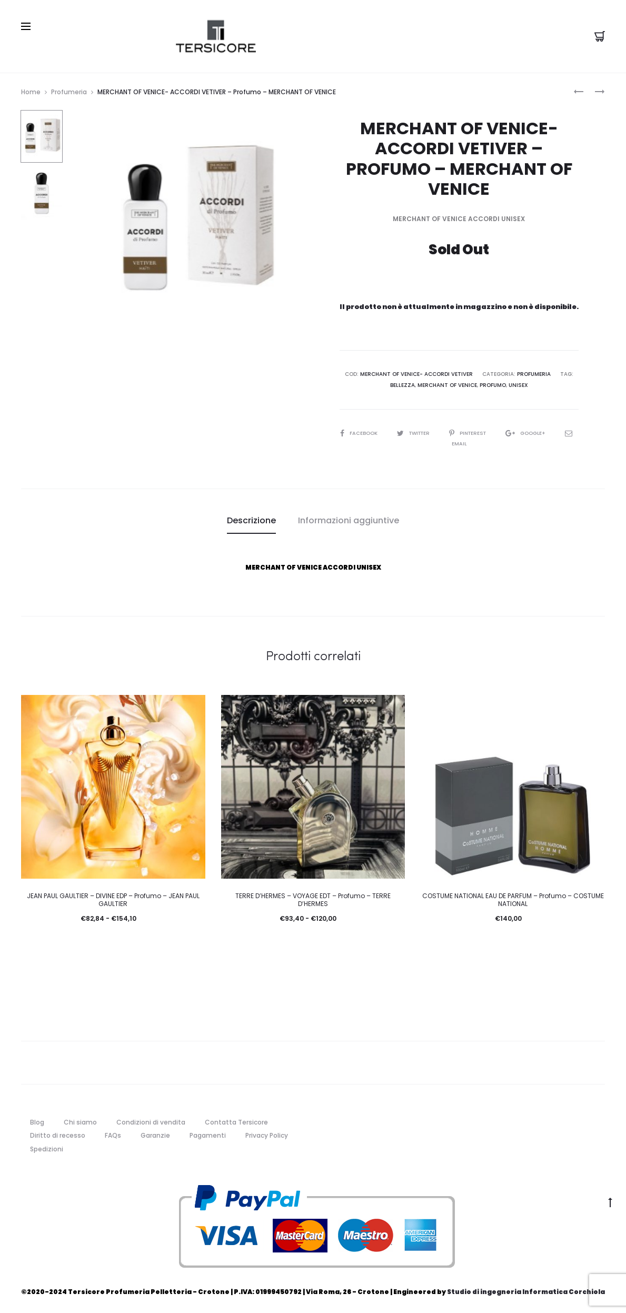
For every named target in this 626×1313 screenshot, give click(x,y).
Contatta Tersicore (236, 1120)
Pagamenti (208, 1134)
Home (31, 90)
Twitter (419, 431)
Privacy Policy (266, 1134)
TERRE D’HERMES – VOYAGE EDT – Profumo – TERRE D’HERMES (313, 898)
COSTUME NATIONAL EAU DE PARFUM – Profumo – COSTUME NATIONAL (513, 898)
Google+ (536, 431)
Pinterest (477, 431)
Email (459, 442)
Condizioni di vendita (150, 1120)
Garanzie (155, 1134)
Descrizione (251, 519)
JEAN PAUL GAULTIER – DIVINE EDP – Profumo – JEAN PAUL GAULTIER (113, 898)
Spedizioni (46, 1147)
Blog (37, 1120)
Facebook (362, 431)
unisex (518, 383)
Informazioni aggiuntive (348, 519)
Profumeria (69, 90)
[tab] (251, 519)
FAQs (113, 1134)
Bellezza (402, 383)
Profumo (493, 383)
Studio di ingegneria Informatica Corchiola (526, 1290)
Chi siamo (80, 1120)
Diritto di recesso (57, 1134)
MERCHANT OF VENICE (447, 383)
